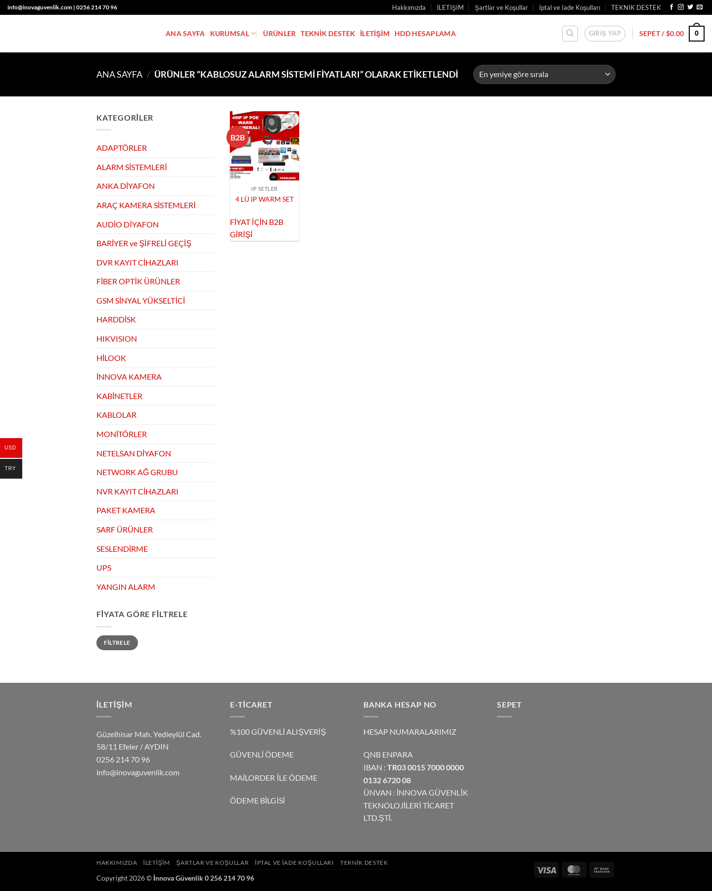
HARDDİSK (116, 319)
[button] (604, 34)
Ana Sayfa (119, 74)
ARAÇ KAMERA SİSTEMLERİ (146, 205)
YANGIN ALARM (125, 586)
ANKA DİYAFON (125, 185)
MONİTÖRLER (121, 434)
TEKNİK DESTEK (636, 7)
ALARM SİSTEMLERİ (131, 167)
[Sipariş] (544, 74)
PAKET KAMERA (125, 510)
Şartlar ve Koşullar (501, 7)
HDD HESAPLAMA (425, 33)
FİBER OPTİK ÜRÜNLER (138, 281)
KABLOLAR (116, 414)
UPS (103, 567)
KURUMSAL (233, 33)
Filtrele (117, 642)
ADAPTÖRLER (121, 147)
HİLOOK (111, 357)
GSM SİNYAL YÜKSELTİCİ (140, 300)
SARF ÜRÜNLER (124, 529)
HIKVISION (116, 338)
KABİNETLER (119, 396)
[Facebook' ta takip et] (671, 7)
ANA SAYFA (185, 33)
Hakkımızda (409, 7)
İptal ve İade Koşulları (570, 7)
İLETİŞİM (450, 7)
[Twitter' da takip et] (690, 7)
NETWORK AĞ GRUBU (137, 472)
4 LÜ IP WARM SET (264, 199)
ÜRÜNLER (279, 33)
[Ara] (570, 34)
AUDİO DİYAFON (127, 223)
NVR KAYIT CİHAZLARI (137, 491)
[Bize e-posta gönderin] (700, 7)
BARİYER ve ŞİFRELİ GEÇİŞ (143, 243)
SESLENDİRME (122, 548)
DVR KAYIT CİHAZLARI (137, 262)
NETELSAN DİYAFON (133, 453)
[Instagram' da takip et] (681, 7)
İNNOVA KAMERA (129, 376)
